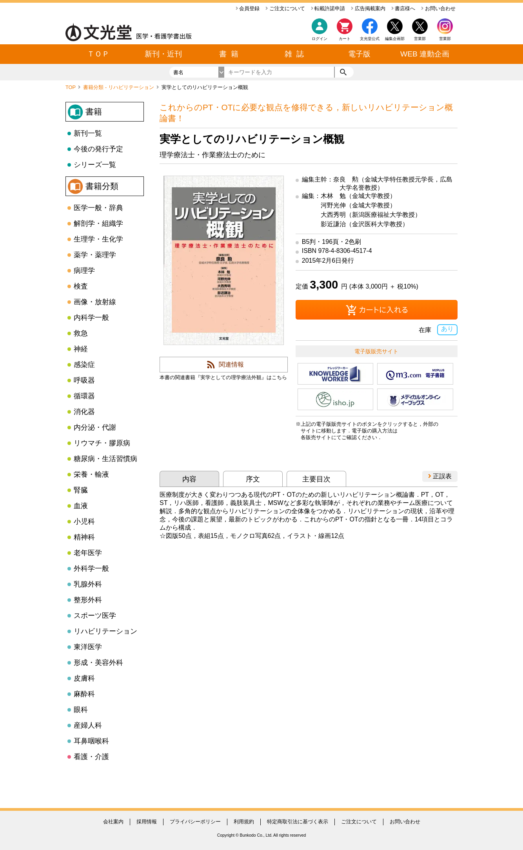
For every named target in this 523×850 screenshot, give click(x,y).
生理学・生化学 (98, 239)
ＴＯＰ (98, 54)
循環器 (84, 396)
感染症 (84, 365)
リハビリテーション (105, 631)
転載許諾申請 (328, 8)
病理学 (84, 270)
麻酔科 (84, 694)
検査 (81, 286)
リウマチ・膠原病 (102, 443)
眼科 (81, 710)
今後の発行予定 (98, 149)
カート (344, 31)
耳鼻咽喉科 (91, 741)
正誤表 (440, 476)
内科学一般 (91, 317)
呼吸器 (84, 380)
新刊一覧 (88, 133)
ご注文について (285, 8)
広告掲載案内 (368, 8)
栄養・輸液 (91, 474)
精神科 (84, 537)
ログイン (319, 38)
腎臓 (81, 490)
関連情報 (231, 364)
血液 (81, 506)
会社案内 (113, 822)
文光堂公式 (370, 38)
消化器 (84, 412)
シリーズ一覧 (95, 165)
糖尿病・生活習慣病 (105, 459)
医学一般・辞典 (98, 208)
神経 (81, 349)
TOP (71, 87)
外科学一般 (91, 568)
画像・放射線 (95, 302)
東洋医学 (88, 647)
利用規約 (244, 822)
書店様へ (403, 8)
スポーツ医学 (95, 615)
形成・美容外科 (98, 663)
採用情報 (146, 822)
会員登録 (248, 8)
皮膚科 (84, 678)
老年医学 (88, 553)
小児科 (84, 521)
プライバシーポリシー (195, 822)
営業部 (445, 38)
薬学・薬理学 (95, 255)
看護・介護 (91, 757)
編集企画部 (395, 38)
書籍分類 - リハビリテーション (119, 87)
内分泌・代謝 (95, 427)
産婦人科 (88, 725)
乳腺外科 (88, 584)
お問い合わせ (438, 8)
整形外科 (88, 600)
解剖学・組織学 (98, 223)
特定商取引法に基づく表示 (297, 822)
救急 (81, 333)
